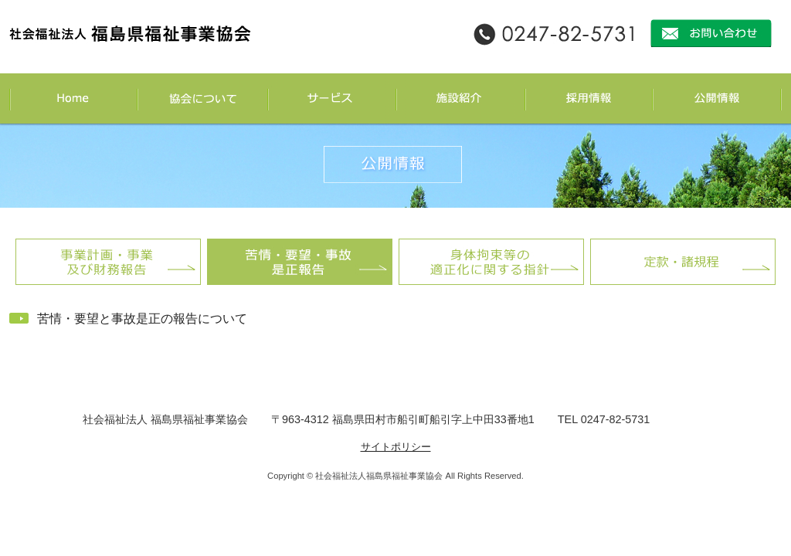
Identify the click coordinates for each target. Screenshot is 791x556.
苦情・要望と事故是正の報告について (142, 318)
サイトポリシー (396, 447)
